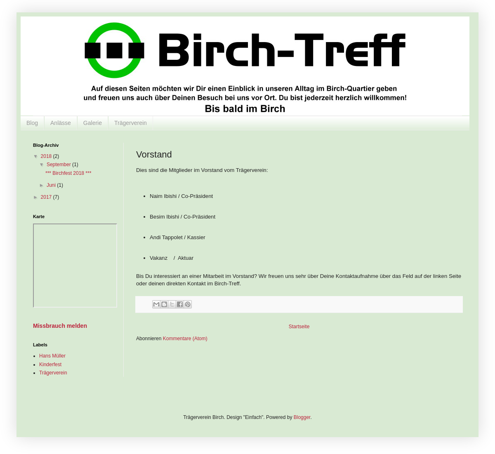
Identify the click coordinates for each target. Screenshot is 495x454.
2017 (47, 197)
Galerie (92, 123)
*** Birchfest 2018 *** (68, 173)
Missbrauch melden (60, 325)
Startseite (299, 326)
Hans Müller (52, 356)
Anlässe (60, 123)
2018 (47, 156)
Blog (32, 123)
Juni (52, 185)
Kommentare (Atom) (185, 338)
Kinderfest (50, 364)
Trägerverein (130, 123)
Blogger (302, 417)
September (59, 164)
